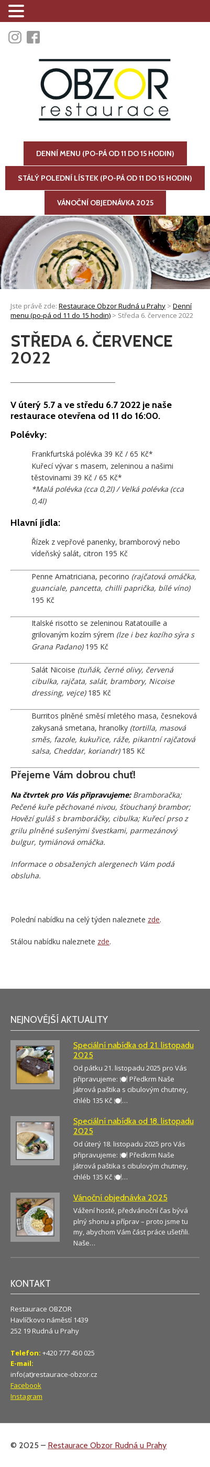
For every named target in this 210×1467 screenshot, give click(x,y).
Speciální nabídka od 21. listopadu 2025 (133, 1050)
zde (154, 919)
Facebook (25, 1385)
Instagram (26, 1396)
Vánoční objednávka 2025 (105, 202)
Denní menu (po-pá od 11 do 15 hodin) (105, 153)
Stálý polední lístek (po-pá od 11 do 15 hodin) (105, 178)
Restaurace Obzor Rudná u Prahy (107, 1445)
